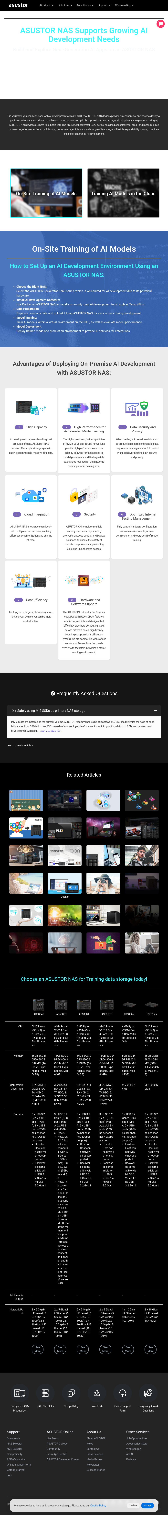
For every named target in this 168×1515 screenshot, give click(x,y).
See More (37, 1349)
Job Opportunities (136, 1438)
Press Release (94, 1454)
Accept (147, 1505)
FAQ (9, 1475)
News (89, 1443)
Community (53, 1448)
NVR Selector (14, 1448)
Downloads (13, 1438)
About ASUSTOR (96, 1438)
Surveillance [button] (85, 5)
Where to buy (134, 1448)
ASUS (129, 1454)
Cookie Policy (98, 1505)
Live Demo (53, 1438)
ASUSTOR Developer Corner (63, 1459)
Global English (142, 13)
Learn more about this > (51, 731)
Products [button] (47, 5)
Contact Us (92, 1448)
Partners (131, 1459)
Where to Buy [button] (124, 5)
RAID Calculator (16, 1459)
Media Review (94, 1459)
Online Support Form (19, 1464)
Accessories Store (136, 1443)
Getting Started (16, 1469)
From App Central (57, 1454)
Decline (133, 1505)
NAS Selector (14, 1443)
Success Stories (95, 1469)
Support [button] (104, 5)
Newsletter (92, 1464)
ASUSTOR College (57, 1443)
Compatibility (14, 1454)
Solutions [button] (65, 5)
